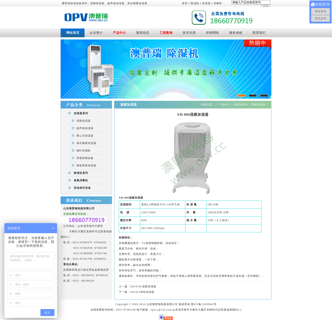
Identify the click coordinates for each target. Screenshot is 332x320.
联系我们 (259, 32)
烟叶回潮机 (83, 150)
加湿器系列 (81, 113)
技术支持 (189, 32)
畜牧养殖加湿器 (86, 165)
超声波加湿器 (85, 128)
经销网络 (212, 32)
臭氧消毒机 (81, 180)
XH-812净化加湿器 (142, 291)
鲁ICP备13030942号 (204, 304)
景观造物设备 (85, 158)
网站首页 (72, 32)
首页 (185, 3)
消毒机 (217, 3)
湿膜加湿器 (83, 120)
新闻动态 (142, 32)
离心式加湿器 (85, 135)
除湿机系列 (81, 172)
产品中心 (119, 32)
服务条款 (235, 32)
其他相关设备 (82, 187)
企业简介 (96, 32)
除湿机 (195, 3)
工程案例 (166, 32)
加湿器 (206, 3)
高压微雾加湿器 (86, 143)
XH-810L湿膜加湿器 (143, 286)
